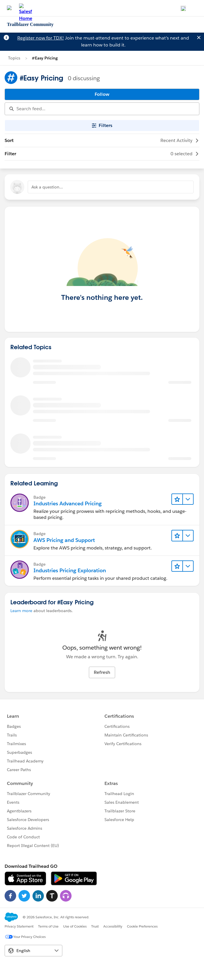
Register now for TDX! (40, 38)
